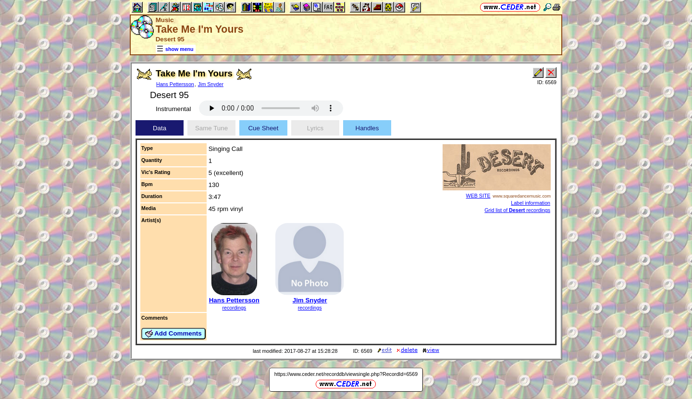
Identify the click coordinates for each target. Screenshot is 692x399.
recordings (234, 308)
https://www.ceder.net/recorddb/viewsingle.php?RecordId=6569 (346, 374)
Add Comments (173, 333)
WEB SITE (478, 196)
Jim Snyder (210, 84)
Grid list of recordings (517, 210)
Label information (530, 203)
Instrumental (173, 108)
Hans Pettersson (175, 84)
